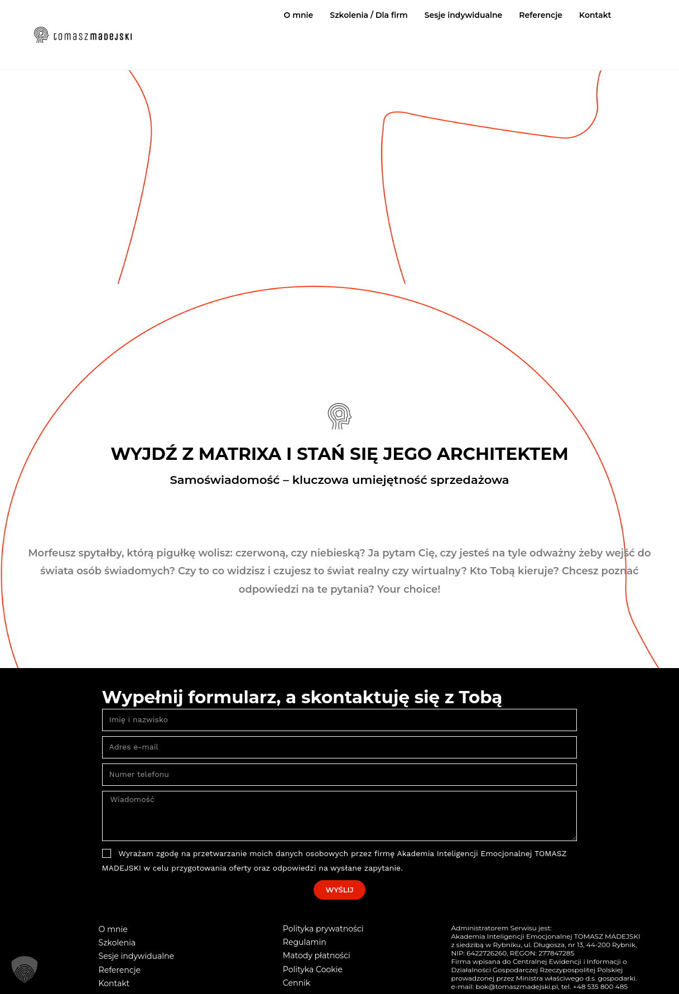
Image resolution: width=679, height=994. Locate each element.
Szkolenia (117, 943)
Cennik (296, 982)
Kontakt (595, 15)
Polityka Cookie (313, 969)
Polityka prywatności (323, 929)
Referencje (540, 15)
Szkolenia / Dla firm (368, 15)
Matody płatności (316, 955)
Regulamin (304, 942)
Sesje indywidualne (464, 15)
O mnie (299, 15)
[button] (24, 969)
